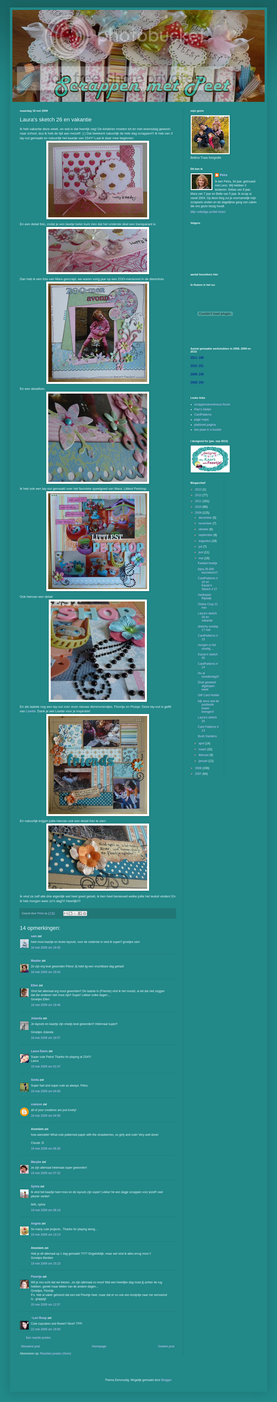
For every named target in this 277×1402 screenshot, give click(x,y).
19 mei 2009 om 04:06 (45, 1091)
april (202, 743)
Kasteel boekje (207, 563)
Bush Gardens (207, 736)
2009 (199, 512)
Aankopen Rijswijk (204, 596)
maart (203, 749)
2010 (199, 507)
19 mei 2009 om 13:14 (45, 1234)
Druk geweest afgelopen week (207, 686)
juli (201, 546)
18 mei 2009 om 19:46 (45, 1005)
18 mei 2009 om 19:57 (45, 1038)
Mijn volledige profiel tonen (208, 212)
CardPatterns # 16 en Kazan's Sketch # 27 (208, 584)
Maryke (36, 1162)
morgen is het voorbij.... (207, 646)
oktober (204, 529)
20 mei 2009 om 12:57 (45, 1304)
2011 (199, 501)
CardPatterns (203, 414)
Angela (36, 1223)
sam (34, 936)
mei (201, 558)
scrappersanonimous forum (212, 404)
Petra (223, 175)
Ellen (34, 985)
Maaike (36, 960)
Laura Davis (39, 1051)
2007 (199, 774)
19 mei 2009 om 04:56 (45, 1115)
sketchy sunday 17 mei (208, 628)
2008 (199, 768)
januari (203, 761)
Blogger (166, 1380)
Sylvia (35, 1186)
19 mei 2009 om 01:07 (45, 1066)
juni (201, 552)
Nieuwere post (30, 1346)
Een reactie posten (38, 1337)
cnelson (36, 1104)
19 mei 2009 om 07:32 (45, 1173)
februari (204, 755)
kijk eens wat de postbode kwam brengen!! (208, 706)
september (206, 535)
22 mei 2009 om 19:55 (45, 1329)
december (206, 517)
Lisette (31, 711)
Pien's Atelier (202, 409)
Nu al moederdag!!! (208, 674)
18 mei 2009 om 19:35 (45, 947)
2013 (199, 489)
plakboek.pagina (205, 424)
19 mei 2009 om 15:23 (45, 1263)
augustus (205, 541)
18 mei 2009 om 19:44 (45, 972)
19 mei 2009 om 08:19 (45, 1210)
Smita (35, 1080)
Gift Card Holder (208, 695)
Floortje (36, 1276)
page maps (201, 419)
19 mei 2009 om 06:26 (45, 1148)
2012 (199, 495)
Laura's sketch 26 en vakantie (207, 617)
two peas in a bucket (207, 429)
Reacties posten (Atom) (55, 1353)
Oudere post (166, 1346)
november (206, 523)
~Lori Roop (39, 1318)
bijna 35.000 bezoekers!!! (208, 570)
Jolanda (36, 1018)
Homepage (99, 1346)
